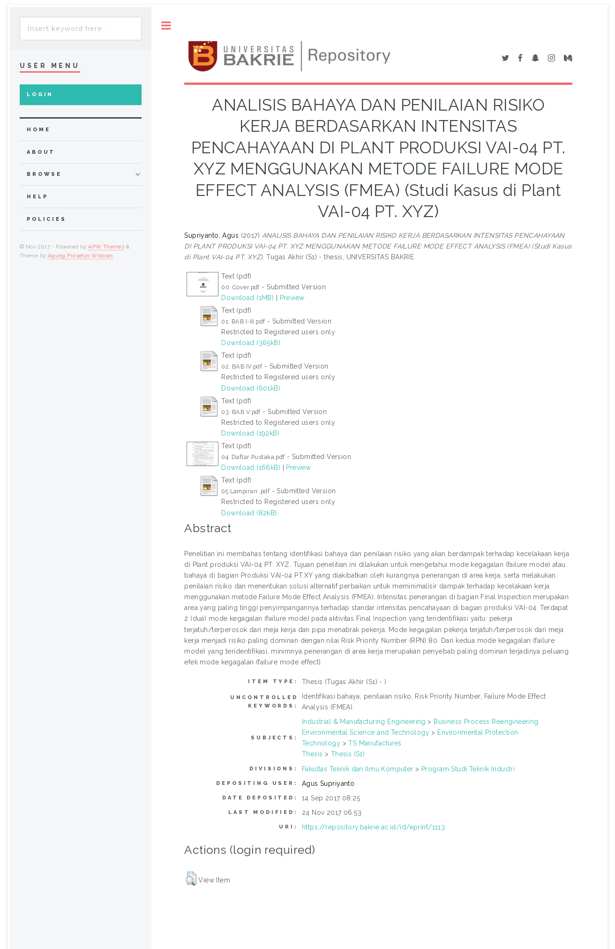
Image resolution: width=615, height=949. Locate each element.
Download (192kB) (250, 433)
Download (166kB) (250, 467)
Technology (321, 743)
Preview (292, 297)
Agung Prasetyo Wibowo (80, 255)
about (41, 152)
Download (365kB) (250, 342)
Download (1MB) (247, 297)
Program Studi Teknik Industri (468, 769)
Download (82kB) (249, 513)
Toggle (166, 25)
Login (40, 94)
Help (37, 197)
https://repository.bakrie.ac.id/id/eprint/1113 (373, 827)
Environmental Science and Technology (365, 732)
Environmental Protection (477, 732)
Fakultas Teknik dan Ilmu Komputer (357, 769)
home (38, 130)
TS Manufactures (374, 743)
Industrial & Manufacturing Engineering (364, 721)
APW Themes (106, 246)
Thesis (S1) (348, 754)
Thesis (312, 754)
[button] (191, 879)
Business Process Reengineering (486, 721)
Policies (47, 219)
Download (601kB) (250, 388)
